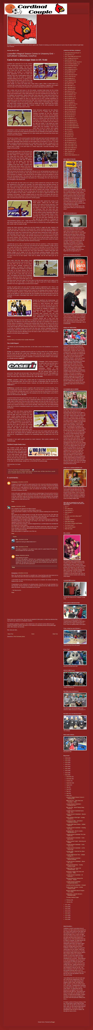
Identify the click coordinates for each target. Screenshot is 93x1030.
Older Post (55, 634)
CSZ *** (66, 514)
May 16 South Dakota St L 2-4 (72, 155)
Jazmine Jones (37, 471)
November (69, 778)
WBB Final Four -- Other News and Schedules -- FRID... (74, 801)
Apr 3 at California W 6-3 (71, 120)
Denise (17, 555)
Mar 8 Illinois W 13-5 (70, 91)
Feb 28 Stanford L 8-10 (70, 82)
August (68, 785)
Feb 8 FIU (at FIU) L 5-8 (70, 60)
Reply (12, 501)
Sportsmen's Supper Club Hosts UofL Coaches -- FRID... (75, 872)
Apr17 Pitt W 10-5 (69, 133)
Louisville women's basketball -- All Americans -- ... (74, 875)
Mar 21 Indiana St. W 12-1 (71, 104)
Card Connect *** (69, 512)
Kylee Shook (48, 471)
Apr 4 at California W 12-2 (71, 122)
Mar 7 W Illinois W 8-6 (70, 89)
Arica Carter (13, 471)
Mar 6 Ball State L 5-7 (70, 85)
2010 (66, 919)
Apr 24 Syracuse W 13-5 (71, 138)
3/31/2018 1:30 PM (20, 506)
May (67, 791)
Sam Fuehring (29, 472)
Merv (17, 539)
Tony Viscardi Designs (70, 527)
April (67, 793)
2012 (66, 915)
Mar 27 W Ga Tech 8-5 (70, 111)
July (67, 787)
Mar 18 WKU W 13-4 (70, 100)
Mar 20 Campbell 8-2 (70, 102)
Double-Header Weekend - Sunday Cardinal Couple (74, 888)
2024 (66, 762)
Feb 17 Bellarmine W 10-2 (71, 69)
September (69, 783)
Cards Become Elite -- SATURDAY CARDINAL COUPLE (74, 821)
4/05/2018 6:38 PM (24, 555)
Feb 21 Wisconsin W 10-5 (71, 74)
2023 (66, 764)
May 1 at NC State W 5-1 (71, 144)
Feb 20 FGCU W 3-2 (70, 73)
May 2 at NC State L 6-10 (71, 145)
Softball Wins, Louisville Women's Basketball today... (74, 894)
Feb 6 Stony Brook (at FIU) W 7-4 (73, 52)
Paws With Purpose (69, 521)
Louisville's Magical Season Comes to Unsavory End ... (75, 798)
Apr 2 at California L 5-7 (70, 118)
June (67, 789)
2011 (66, 917)
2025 (66, 760)
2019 (66, 772)
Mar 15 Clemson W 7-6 (70, 98)
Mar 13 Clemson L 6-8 (70, 94)
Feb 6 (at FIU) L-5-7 (69, 54)
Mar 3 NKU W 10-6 (69, 83)
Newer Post (10, 634)
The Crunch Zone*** (69, 525)
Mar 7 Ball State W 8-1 (70, 87)
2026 (66, 758)
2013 (66, 913)
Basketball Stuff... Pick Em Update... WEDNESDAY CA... (74, 831)
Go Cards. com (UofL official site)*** (73, 516)
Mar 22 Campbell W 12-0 (71, 107)
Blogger (53, 1022)
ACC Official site (69, 508)
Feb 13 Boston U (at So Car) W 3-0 (73, 62)
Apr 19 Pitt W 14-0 (69, 135)
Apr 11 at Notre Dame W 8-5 (71, 125)
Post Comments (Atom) (19, 636)
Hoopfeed (67, 518)
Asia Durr (19, 471)
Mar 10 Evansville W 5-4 (70, 93)
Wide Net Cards (68, 528)
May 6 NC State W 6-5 (70, 149)
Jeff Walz (43, 471)
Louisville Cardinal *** (70, 519)
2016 (66, 906)
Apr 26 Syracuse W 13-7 (71, 142)
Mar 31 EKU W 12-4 (69, 116)
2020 (66, 770)
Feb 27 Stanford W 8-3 (70, 80)
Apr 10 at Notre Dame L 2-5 (71, 124)
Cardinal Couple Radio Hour (27, 471)
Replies (15, 536)
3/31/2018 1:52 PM (23, 539)
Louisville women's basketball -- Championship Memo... (73, 882)
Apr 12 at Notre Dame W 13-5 (72, 127)
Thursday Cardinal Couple (72, 897)
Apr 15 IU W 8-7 (69, 129)
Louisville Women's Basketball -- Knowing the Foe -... (74, 804)
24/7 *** (66, 507)
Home (32, 634)
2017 (66, 904)
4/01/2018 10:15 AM (23, 573)
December (69, 776)
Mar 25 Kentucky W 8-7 (70, 109)
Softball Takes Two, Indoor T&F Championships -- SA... (73, 869)
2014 (66, 911)
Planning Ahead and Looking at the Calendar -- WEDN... (74, 879)
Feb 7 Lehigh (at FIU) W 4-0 (71, 58)
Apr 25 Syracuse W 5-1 (70, 140)
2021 (66, 768)
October (68, 780)
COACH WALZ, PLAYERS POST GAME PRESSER (20, 339)
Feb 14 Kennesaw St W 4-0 (71, 65)
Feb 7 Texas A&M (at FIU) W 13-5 (73, 56)
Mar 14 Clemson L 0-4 (70, 96)
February (68, 900)
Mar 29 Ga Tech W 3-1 (70, 115)
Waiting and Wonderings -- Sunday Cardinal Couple (74, 865)
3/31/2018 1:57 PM (23, 546)
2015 (66, 908)
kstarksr (13, 506)
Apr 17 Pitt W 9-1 (69, 131)
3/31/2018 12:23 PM (23, 482)
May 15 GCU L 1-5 (69, 153)
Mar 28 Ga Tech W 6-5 (70, 113)
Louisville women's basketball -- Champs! (76, 885)
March (68, 795)
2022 (66, 766)
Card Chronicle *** (69, 510)
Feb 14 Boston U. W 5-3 (70, 67)
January (68, 902)
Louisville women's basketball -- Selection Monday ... (73, 859)
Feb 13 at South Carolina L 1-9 (72, 63)
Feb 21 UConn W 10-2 (70, 76)
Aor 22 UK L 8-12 (69, 136)
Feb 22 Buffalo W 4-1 (70, 78)
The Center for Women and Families (73, 523)
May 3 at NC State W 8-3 (71, 147)
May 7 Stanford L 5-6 (70, 151)
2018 (66, 774)
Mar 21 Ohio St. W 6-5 (70, 105)
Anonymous (14, 482)
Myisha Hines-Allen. (21, 472)
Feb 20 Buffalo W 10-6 (70, 71)
